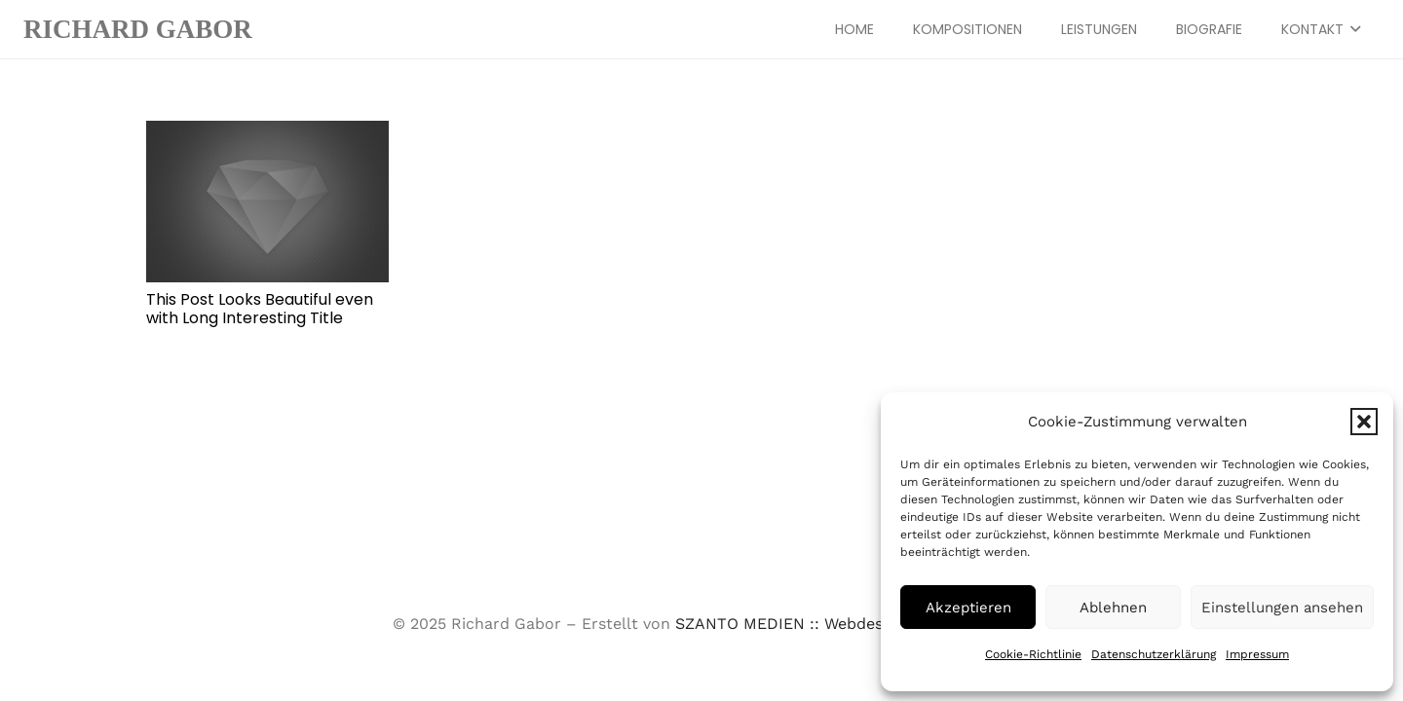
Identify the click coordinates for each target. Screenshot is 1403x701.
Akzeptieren (968, 607)
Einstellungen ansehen (1282, 607)
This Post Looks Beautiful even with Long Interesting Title (259, 308)
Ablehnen (1113, 607)
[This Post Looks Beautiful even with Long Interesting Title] (267, 201)
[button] (1364, 421)
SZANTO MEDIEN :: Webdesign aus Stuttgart (843, 623)
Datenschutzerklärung (1153, 654)
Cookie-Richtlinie (1033, 654)
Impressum (1257, 654)
